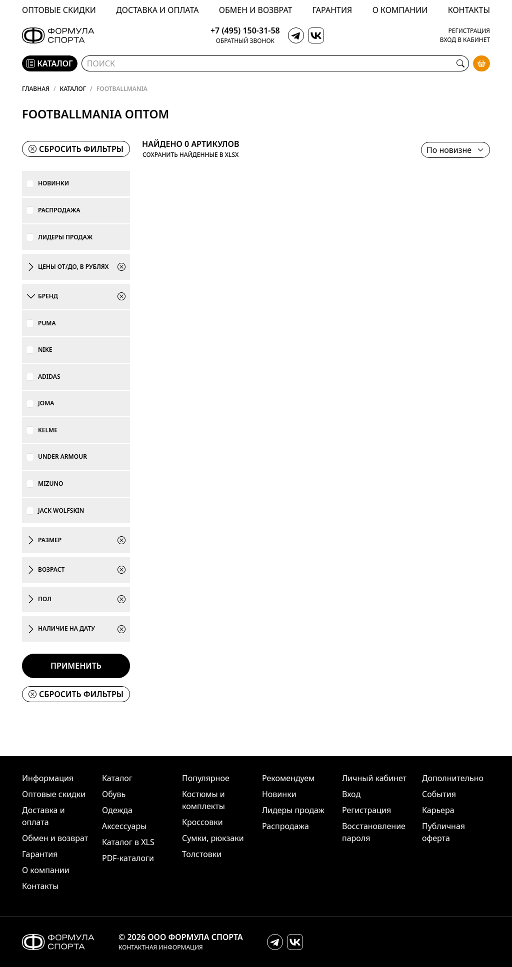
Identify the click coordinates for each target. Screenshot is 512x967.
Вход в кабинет (465, 39)
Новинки (53, 183)
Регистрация (469, 30)
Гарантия (332, 9)
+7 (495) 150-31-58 (245, 30)
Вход (351, 794)
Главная (36, 88)
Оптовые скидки (59, 9)
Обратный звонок (245, 41)
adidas (49, 376)
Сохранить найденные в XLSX (190, 155)
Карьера (438, 810)
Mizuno (50, 483)
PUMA (47, 323)
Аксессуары (124, 826)
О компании (400, 9)
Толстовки (202, 854)
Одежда (117, 810)
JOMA (46, 403)
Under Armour (62, 456)
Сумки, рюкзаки (213, 838)
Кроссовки (202, 822)
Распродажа (59, 210)
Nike (45, 349)
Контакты (469, 9)
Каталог (73, 88)
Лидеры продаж (65, 237)
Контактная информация (160, 947)
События (439, 794)
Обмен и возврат (255, 9)
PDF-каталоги (128, 858)
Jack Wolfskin (61, 510)
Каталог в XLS (128, 842)
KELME (48, 430)
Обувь (114, 794)
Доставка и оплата (157, 9)
